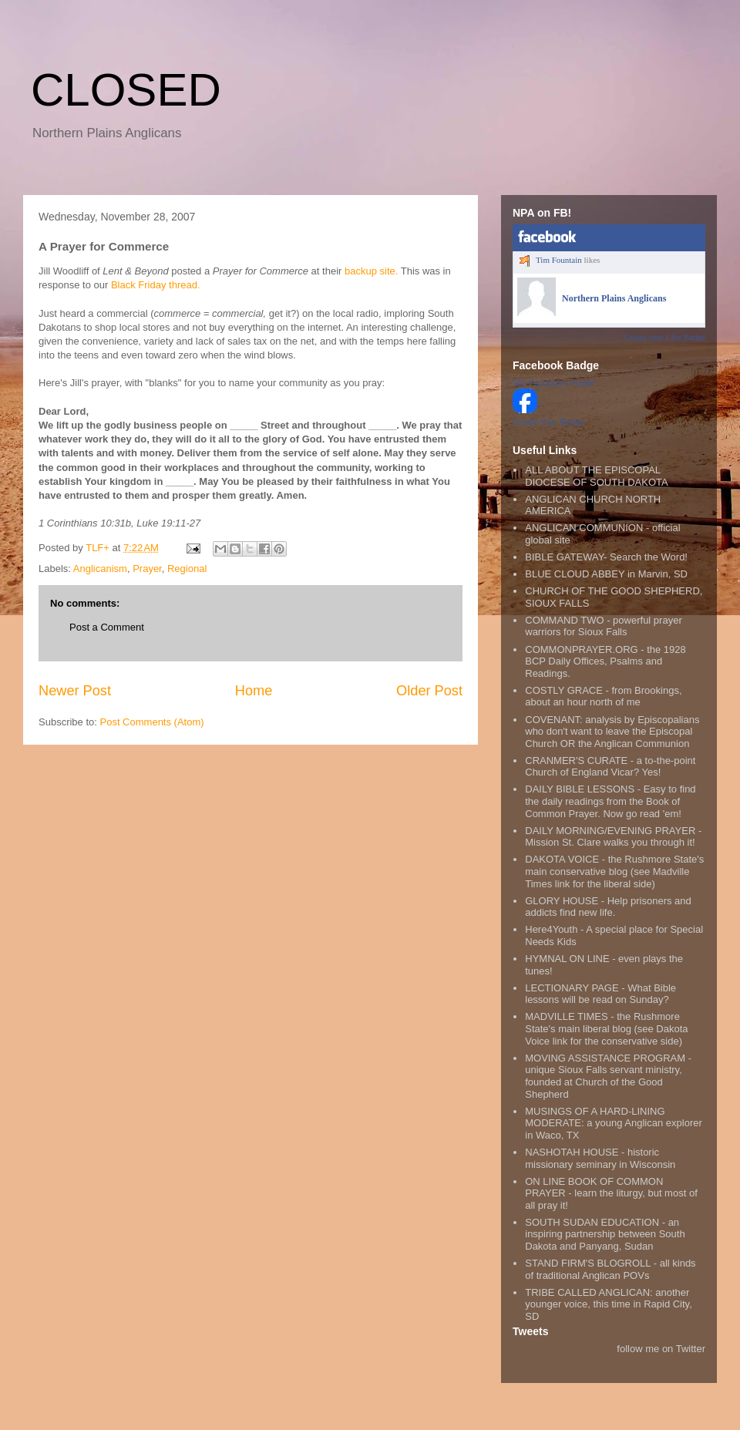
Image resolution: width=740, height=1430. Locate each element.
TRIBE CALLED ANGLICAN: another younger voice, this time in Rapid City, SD (608, 1304)
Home (254, 690)
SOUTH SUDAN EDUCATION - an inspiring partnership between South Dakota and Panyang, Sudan (604, 1234)
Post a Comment (106, 627)
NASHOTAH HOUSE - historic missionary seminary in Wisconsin (600, 1158)
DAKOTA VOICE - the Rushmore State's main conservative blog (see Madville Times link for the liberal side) (614, 871)
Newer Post (75, 690)
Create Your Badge (548, 421)
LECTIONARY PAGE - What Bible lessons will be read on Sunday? (600, 994)
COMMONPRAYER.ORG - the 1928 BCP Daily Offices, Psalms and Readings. (605, 661)
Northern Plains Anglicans (614, 298)
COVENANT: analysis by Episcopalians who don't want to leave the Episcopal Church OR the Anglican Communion (612, 731)
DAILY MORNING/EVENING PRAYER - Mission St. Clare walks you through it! (613, 837)
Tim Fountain (559, 259)
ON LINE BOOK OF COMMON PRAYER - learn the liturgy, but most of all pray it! (611, 1193)
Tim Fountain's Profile (553, 383)
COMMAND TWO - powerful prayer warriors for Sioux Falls (603, 626)
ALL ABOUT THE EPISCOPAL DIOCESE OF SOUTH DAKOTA (596, 476)
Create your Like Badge (664, 337)
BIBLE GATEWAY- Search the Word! (606, 557)
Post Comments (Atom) (152, 722)
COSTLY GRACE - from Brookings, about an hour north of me (603, 696)
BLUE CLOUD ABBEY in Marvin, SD (606, 574)
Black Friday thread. (155, 285)
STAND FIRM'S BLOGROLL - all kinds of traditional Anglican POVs (610, 1269)
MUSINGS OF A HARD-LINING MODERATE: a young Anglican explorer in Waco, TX (613, 1123)
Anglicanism (100, 568)
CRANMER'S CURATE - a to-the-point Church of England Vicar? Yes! (610, 767)
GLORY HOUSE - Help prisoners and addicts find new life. (608, 907)
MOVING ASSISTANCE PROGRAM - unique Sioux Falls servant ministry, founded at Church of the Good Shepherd (608, 1076)
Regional (187, 568)
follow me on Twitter (661, 1348)
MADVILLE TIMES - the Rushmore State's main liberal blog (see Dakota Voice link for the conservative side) (606, 1028)
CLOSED (126, 90)
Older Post (429, 690)
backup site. (371, 271)
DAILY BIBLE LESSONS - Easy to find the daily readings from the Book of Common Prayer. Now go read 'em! (610, 801)
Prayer (147, 568)
